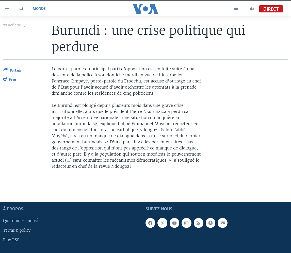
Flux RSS (11, 240)
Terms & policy (16, 230)
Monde (39, 9)
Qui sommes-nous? (20, 220)
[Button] (13, 71)
